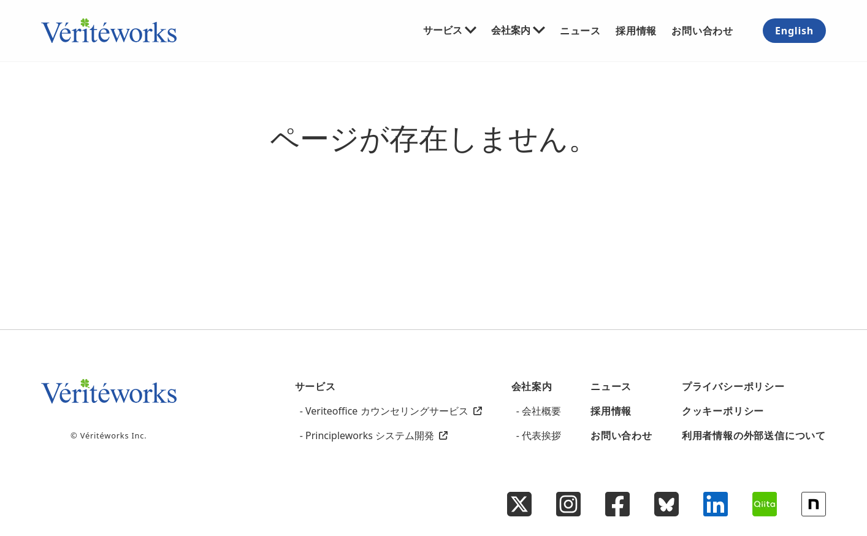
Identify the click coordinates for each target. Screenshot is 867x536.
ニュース (580, 30)
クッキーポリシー (723, 411)
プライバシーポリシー (733, 386)
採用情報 (636, 30)
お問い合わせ (702, 30)
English (794, 30)
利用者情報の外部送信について (754, 435)
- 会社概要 (538, 411)
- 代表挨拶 (538, 435)
